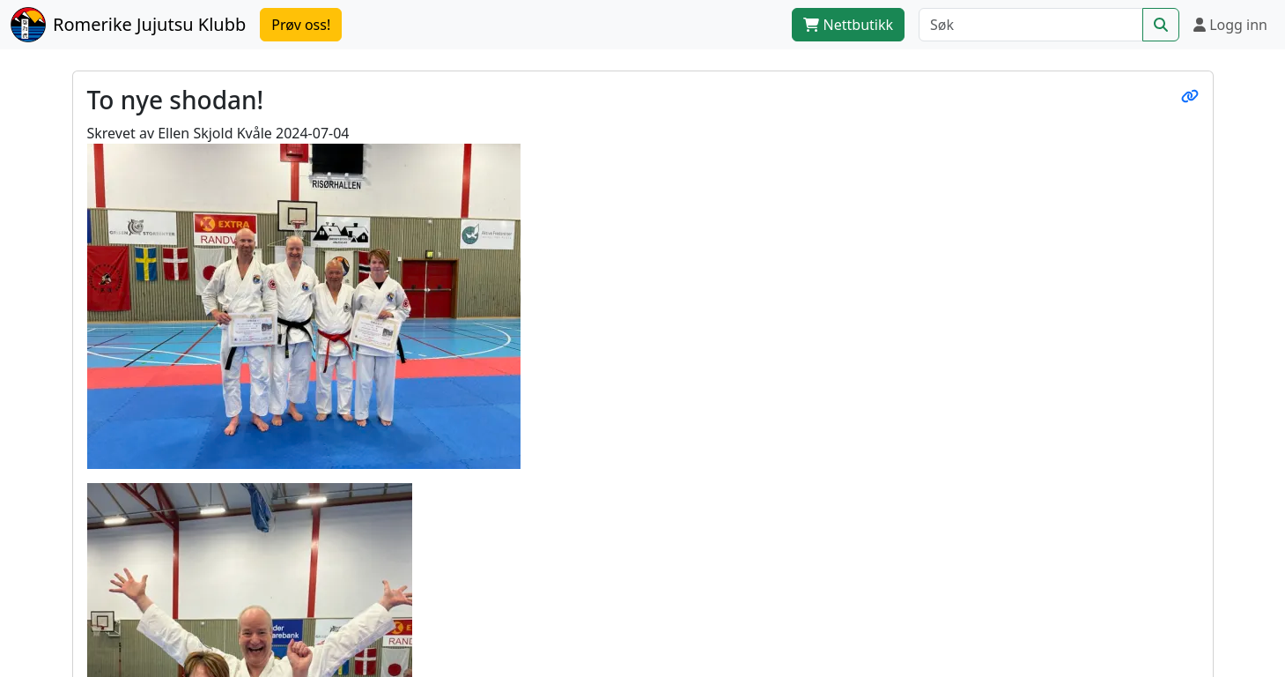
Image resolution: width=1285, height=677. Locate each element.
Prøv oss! (300, 24)
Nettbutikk (848, 24)
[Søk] (1031, 24)
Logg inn (1230, 24)
